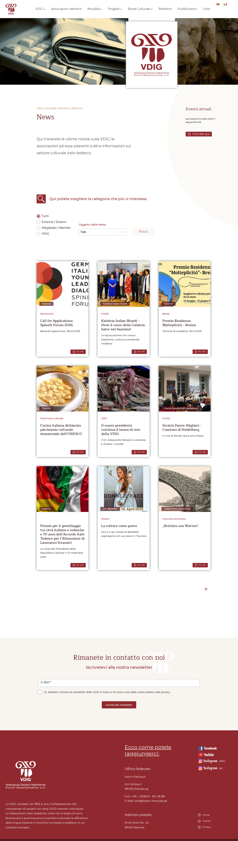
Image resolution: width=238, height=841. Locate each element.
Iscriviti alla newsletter (119, 704)
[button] (41, 9)
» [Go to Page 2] (206, 588)
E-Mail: (146, 801)
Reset (143, 231)
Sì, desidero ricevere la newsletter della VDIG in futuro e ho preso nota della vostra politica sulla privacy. (104, 692)
